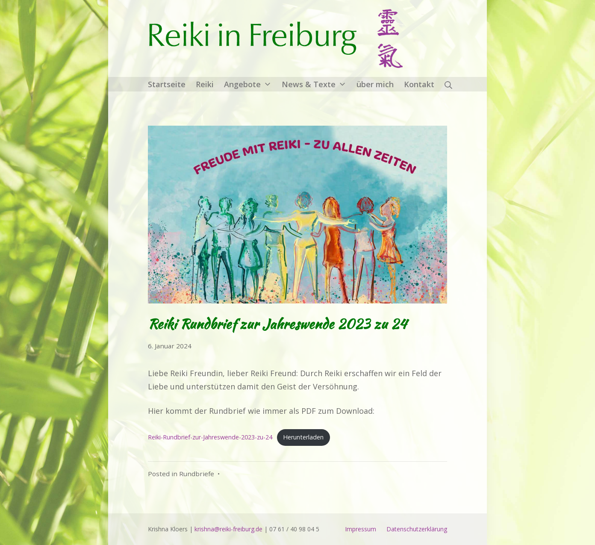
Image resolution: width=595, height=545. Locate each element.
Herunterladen (303, 437)
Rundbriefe (196, 473)
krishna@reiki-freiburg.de (228, 529)
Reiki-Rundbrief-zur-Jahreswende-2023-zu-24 (210, 437)
